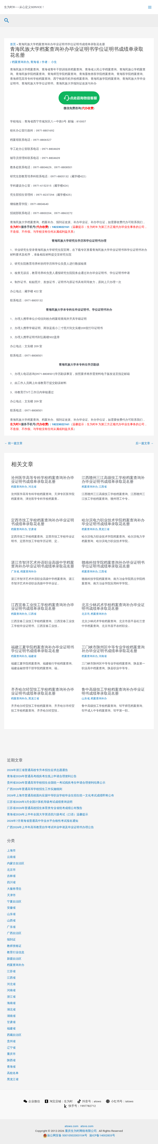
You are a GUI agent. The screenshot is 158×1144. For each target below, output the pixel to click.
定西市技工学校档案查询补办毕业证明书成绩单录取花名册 (42, 522)
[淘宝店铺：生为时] (58, 1101)
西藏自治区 (14, 1034)
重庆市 (11, 1053)
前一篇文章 (13, 443)
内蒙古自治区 (15, 863)
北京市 (86, 613)
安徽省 (11, 907)
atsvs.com (86, 1126)
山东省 (86, 698)
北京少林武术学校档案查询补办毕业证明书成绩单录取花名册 (113, 607)
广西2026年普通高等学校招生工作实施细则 (34, 789)
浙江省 (11, 996)
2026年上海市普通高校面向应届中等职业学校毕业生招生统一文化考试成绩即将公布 (60, 795)
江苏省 (11, 971)
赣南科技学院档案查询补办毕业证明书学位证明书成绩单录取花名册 (113, 564)
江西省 (103, 486)
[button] (6, 20)
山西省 (11, 920)
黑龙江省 (104, 529)
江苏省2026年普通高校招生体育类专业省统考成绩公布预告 (44, 808)
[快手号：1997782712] (79, 1106)
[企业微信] (31, 1101)
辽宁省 (11, 1047)
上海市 (11, 850)
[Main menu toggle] (150, 7)
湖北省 (11, 1009)
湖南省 (11, 1015)
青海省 (34, 62)
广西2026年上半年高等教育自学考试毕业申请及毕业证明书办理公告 (50, 827)
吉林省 (11, 876)
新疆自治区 (14, 958)
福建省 (32, 656)
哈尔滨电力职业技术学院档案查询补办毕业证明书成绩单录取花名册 (113, 522)
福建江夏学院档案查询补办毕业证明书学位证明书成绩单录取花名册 (42, 649)
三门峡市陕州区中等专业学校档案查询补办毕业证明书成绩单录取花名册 (113, 649)
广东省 (15, 571)
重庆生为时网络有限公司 (81, 1130)
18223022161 (61, 227)
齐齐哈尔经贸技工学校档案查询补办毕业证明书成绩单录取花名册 (42, 691)
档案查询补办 (20, 62)
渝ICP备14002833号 (102, 1135)
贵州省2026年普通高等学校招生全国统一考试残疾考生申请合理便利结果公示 (56, 782)
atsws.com (71, 1126)
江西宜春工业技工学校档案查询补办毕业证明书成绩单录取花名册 (42, 607)
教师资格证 (14, 945)
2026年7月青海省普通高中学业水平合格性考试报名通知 (42, 820)
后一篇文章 (144, 443)
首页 (13, 44)
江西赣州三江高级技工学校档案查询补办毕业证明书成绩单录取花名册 (113, 479)
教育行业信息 (15, 952)
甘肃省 (32, 529)
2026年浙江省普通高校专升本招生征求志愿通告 (37, 770)
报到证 (11, 939)
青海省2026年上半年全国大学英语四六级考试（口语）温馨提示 (47, 814)
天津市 (11, 895)
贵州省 (11, 1041)
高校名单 (13, 1073)
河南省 (103, 656)
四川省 (11, 882)
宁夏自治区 (14, 901)
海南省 (11, 1003)
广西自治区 (14, 933)
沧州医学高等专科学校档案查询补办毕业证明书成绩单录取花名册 (42, 479)
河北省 (32, 486)
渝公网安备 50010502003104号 (65, 1135)
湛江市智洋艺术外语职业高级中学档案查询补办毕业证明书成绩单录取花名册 (42, 564)
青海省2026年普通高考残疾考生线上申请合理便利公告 (42, 776)
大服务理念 (14, 888)
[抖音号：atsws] (89, 1101)
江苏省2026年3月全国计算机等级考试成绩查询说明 (39, 801)
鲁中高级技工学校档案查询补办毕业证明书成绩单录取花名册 (113, 691)
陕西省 (11, 1060)
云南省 (11, 857)
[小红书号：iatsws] (120, 1101)
